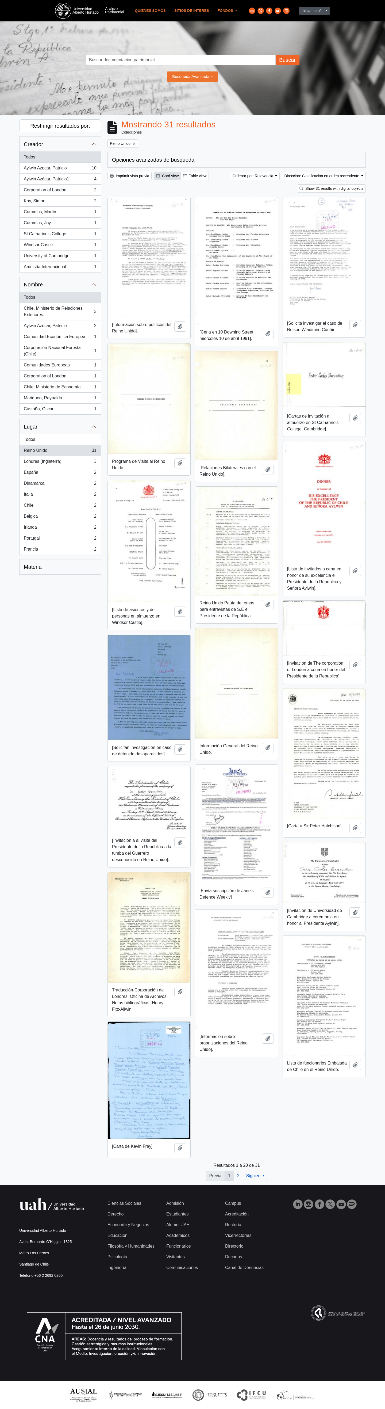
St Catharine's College (60, 235)
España (60, 473)
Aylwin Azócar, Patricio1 (60, 180)
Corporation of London (60, 191)
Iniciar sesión (313, 11)
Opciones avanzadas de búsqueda (153, 160)
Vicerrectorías (238, 1235)
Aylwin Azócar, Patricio (60, 327)
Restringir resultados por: (60, 126)
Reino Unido (60, 451)
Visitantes (175, 1257)
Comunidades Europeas (60, 366)
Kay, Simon (60, 202)
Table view (194, 176)
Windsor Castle (60, 246)
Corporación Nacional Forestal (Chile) (60, 350)
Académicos (178, 1235)
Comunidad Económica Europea (60, 338)
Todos (29, 157)
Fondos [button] (226, 11)
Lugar (30, 427)
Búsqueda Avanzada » (192, 76)
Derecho (115, 1214)
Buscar (287, 60)
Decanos (233, 1257)
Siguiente (255, 1175)
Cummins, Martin (60, 213)
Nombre (33, 284)
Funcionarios (178, 1246)
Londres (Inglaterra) (60, 462)
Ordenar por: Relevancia (253, 176)
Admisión (175, 1203)
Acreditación (237, 1214)
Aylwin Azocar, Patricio (60, 169)
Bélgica (60, 517)
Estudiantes (177, 1214)
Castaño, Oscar (60, 410)
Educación (117, 1235)
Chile (60, 506)
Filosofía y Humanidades (131, 1246)
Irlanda (60, 528)
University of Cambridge (60, 257)
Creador (33, 144)
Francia (60, 550)
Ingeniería (116, 1267)
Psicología (117, 1257)
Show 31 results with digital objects (331, 188)
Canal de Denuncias (244, 1267)
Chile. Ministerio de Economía (60, 388)
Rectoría (233, 1224)
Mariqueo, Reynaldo (60, 399)
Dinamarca (60, 484)
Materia (33, 567)
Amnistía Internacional (60, 268)
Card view (167, 176)
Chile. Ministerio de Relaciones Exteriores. (60, 311)
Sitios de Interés (191, 11)
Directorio (234, 1246)
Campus (233, 1203)
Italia (60, 495)
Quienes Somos (150, 11)
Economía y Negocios (128, 1224)
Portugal (60, 539)
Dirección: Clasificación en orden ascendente (322, 176)
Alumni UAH (178, 1224)
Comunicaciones (182, 1267)
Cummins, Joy (60, 224)
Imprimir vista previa (129, 176)
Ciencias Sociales (124, 1203)
